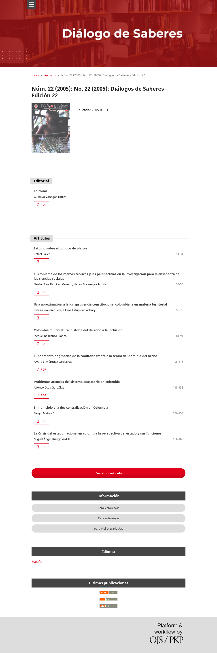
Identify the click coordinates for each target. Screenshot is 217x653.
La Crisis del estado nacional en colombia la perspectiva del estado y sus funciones (97, 433)
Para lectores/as (108, 508)
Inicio (35, 75)
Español (37, 561)
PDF (43, 205)
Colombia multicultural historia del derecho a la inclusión (78, 330)
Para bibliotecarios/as (108, 528)
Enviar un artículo (109, 473)
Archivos (50, 75)
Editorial (40, 191)
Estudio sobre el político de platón (60, 248)
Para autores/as (108, 518)
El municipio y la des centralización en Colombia (71, 407)
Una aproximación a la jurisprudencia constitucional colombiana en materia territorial (100, 304)
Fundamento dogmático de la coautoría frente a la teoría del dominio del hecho (95, 356)
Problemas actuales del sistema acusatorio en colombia (77, 382)
